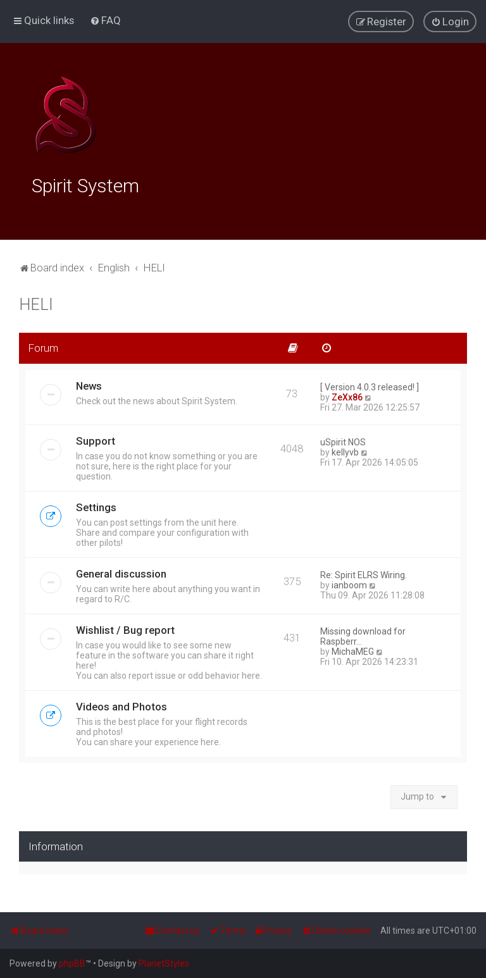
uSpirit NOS (343, 440)
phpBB (72, 963)
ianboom (349, 583)
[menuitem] (105, 20)
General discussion (121, 571)
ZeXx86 (347, 395)
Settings (96, 504)
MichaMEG (353, 649)
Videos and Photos (121, 704)
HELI (36, 302)
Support (95, 438)
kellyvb (345, 450)
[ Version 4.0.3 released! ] (369, 385)
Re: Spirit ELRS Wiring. (363, 572)
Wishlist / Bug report (125, 627)
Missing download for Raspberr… (363, 634)
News (89, 383)
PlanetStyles (164, 963)
